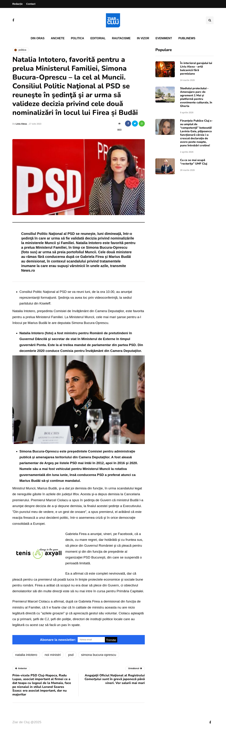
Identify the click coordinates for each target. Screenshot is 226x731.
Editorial (98, 38)
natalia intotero (26, 655)
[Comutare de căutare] (210, 20)
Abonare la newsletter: (58, 640)
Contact (30, 3)
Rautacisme (121, 38)
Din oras (37, 38)
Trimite (111, 640)
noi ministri (53, 655)
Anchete (57, 38)
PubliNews (186, 38)
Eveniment (164, 38)
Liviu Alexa (21, 124)
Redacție (17, 3)
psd (71, 655)
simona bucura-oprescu (98, 655)
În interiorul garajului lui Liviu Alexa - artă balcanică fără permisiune (196, 68)
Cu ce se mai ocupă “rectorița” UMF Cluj (193, 162)
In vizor (143, 38)
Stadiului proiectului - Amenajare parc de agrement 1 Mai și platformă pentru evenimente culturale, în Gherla (196, 97)
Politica (77, 38)
